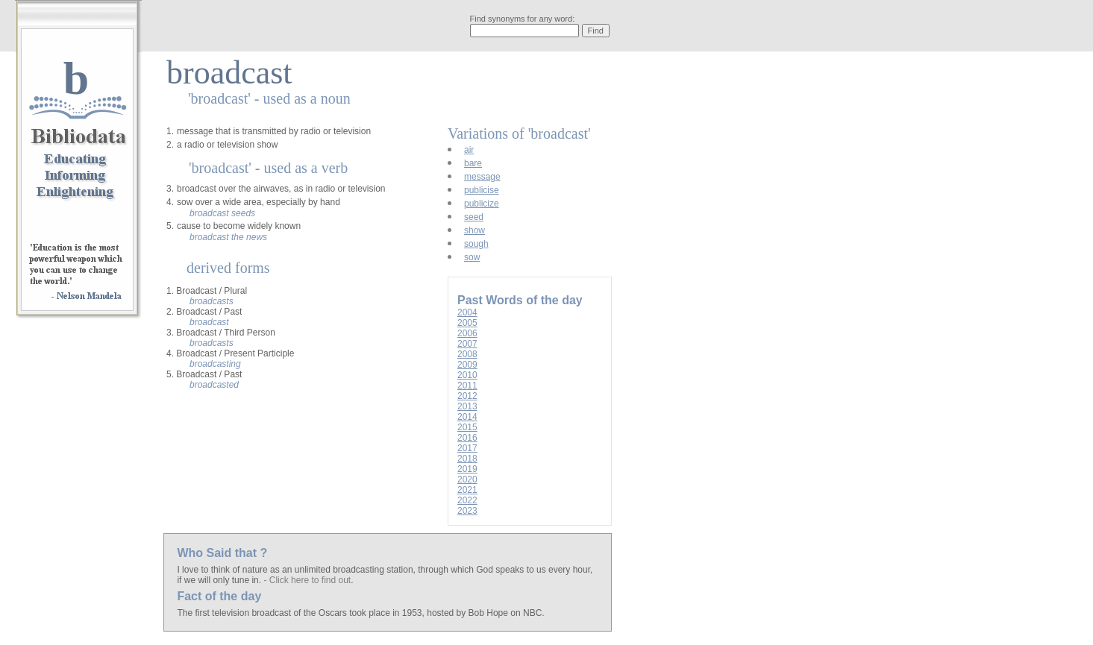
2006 (467, 333)
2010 (467, 375)
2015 (467, 427)
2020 (467, 479)
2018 (467, 458)
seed (473, 217)
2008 (467, 354)
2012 (467, 396)
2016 (467, 437)
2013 (467, 406)
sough (476, 244)
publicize (481, 203)
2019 (467, 469)
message (482, 177)
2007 (467, 344)
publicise (481, 190)
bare (473, 163)
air (469, 150)
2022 (467, 500)
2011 (467, 385)
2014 (467, 417)
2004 (467, 312)
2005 (467, 323)
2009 (467, 364)
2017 (467, 448)
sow (472, 257)
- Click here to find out (307, 580)
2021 (467, 490)
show (474, 230)
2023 (467, 511)
